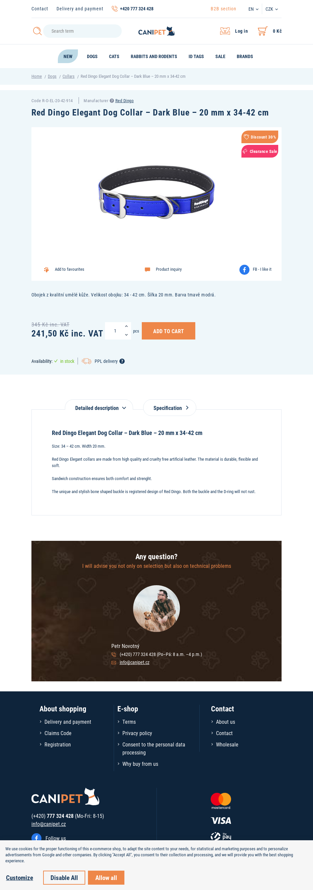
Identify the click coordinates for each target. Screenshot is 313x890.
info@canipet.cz (134, 662)
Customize (19, 877)
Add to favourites (69, 269)
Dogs (52, 76)
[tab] (99, 404)
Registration (57, 744)
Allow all (106, 877)
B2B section (223, 8)
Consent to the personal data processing (153, 748)
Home (36, 76)
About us (225, 721)
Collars (69, 76)
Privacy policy (137, 732)
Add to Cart (168, 331)
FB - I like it (262, 269)
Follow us (55, 838)
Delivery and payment (80, 8)
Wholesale (227, 744)
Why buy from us (140, 763)
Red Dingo (124, 100)
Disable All (64, 877)
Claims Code (58, 732)
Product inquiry (169, 269)
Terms (129, 721)
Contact (39, 8)
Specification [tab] (169, 407)
